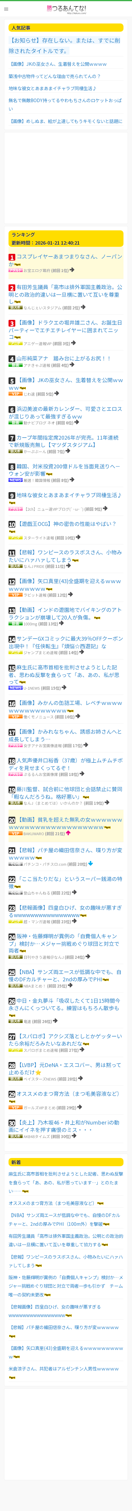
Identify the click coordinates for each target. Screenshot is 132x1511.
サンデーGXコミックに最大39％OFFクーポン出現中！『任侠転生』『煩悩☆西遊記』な (66, 642)
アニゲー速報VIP (38, 343)
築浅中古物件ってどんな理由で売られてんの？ (55, 76)
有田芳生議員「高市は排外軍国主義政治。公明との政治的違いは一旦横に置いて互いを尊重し (65, 294)
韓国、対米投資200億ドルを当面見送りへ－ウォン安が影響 (65, 469)
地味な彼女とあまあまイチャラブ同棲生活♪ (53, 88)
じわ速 (29, 394)
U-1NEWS (32, 688)
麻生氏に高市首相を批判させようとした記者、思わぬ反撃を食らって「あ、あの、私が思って (64, 674)
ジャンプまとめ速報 (41, 652)
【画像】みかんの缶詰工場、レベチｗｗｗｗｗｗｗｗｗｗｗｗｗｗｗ (65, 706)
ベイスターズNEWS (40, 1079)
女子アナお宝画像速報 (43, 745)
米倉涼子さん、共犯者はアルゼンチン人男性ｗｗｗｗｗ (64, 1368)
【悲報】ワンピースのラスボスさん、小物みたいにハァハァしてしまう (65, 555)
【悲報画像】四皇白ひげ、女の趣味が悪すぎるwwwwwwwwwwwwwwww (65, 911)
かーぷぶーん (35, 451)
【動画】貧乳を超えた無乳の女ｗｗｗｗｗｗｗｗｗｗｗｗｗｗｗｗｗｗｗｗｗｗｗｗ (65, 823)
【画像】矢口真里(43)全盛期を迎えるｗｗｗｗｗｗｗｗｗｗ (65, 584)
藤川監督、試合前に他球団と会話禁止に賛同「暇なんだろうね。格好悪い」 (65, 792)
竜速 (27, 1021)
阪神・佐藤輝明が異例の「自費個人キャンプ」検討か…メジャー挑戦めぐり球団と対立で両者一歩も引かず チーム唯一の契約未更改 (66, 1286)
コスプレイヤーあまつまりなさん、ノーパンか (65, 260)
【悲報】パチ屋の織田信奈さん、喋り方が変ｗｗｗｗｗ (65, 853)
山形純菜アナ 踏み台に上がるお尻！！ (64, 358)
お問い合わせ (14, 1499)
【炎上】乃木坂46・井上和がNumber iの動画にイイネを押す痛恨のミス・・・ (64, 1126)
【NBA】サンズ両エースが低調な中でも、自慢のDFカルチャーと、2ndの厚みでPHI (65, 975)
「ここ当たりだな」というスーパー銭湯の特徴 (65, 882)
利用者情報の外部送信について (49, 1499)
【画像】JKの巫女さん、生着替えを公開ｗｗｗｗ (58, 63)
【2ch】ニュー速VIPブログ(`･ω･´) (53, 509)
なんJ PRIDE (34, 566)
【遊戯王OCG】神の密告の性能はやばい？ (66, 523)
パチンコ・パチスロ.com (45, 864)
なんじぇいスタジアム (42, 307)
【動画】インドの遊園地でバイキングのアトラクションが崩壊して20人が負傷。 (65, 613)
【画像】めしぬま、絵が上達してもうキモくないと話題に (66, 121)
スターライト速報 (39, 538)
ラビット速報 (35, 595)
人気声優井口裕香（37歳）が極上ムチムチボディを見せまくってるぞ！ (66, 763)
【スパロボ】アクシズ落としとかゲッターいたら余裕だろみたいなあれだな (65, 1039)
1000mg (30, 624)
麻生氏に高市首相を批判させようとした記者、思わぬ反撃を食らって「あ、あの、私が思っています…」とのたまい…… (66, 1182)
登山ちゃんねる (37, 893)
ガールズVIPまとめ (40, 1107)
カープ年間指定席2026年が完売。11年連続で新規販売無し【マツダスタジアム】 (63, 441)
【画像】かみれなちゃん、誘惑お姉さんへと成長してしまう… (65, 735)
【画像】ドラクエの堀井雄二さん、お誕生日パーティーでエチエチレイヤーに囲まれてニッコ (65, 329)
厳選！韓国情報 (37, 480)
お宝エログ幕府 (37, 270)
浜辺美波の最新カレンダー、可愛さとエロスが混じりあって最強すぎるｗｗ (65, 412)
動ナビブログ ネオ (39, 423)
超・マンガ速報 (37, 921)
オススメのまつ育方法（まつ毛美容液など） (69, 1093)
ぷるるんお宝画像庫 (41, 774)
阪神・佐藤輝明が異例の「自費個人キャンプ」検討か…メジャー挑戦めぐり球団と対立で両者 (64, 943)
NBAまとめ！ (35, 986)
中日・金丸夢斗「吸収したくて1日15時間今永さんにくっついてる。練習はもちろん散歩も (64, 1004)
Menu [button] (6, 9)
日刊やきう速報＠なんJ (44, 957)
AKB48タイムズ (37, 1136)
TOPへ (81, 1499)
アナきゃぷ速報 (37, 365)
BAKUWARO (34, 833)
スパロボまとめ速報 (41, 1050)
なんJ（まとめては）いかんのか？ (53, 803)
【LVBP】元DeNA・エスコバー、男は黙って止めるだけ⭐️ (65, 1068)
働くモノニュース (39, 717)
